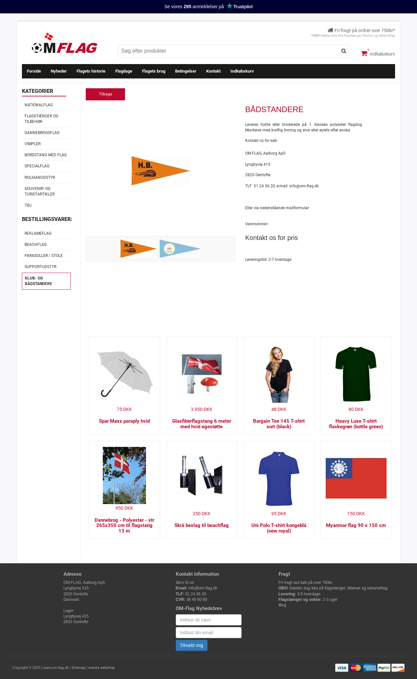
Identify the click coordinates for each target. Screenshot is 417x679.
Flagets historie (91, 71)
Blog (282, 605)
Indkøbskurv (378, 53)
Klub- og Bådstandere (38, 281)
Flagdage (123, 71)
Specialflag (37, 166)
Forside (34, 71)
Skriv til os (185, 582)
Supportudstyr (40, 266)
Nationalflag (39, 105)
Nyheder (59, 71)
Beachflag (36, 244)
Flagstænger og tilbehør (41, 119)
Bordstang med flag (46, 155)
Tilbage (105, 94)
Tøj (28, 205)
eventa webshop (101, 668)
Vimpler (33, 144)
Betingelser (185, 71)
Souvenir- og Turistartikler (40, 191)
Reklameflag (38, 233)
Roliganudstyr (40, 177)
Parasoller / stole (44, 255)
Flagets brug (153, 71)
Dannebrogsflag (42, 132)
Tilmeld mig (191, 645)
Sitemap (78, 668)
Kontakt (213, 71)
